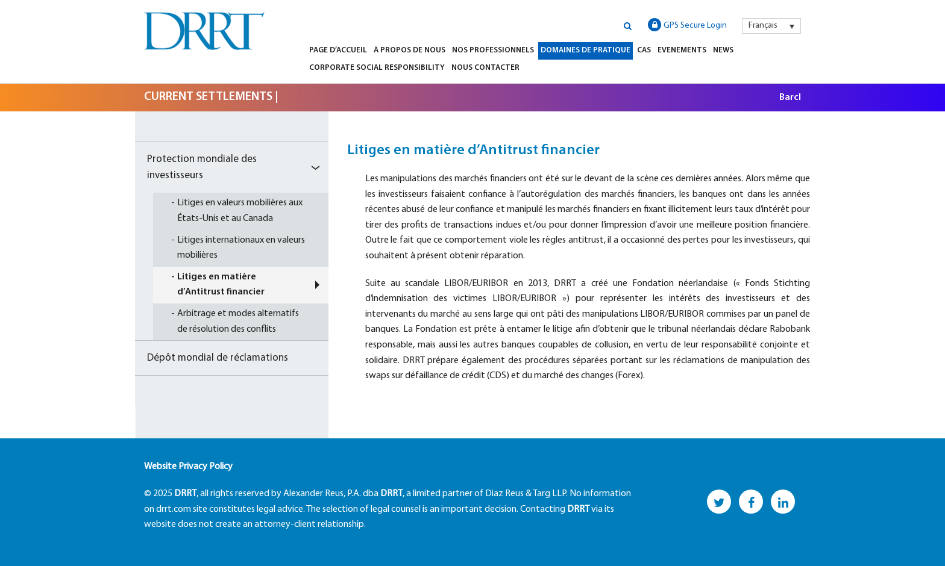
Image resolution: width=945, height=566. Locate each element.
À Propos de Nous (409, 50)
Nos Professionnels (493, 50)
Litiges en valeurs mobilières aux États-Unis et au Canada (240, 210)
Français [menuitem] (763, 25)
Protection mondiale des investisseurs (202, 167)
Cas (644, 50)
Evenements (682, 50)
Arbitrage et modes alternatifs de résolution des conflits (238, 321)
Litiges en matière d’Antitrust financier (221, 284)
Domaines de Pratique (585, 50)
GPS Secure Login (687, 24)
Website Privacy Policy (188, 466)
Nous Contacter (485, 68)
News (723, 50)
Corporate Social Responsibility (377, 68)
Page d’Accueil (338, 50)
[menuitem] (771, 26)
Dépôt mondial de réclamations (217, 358)
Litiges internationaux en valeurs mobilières (241, 248)
